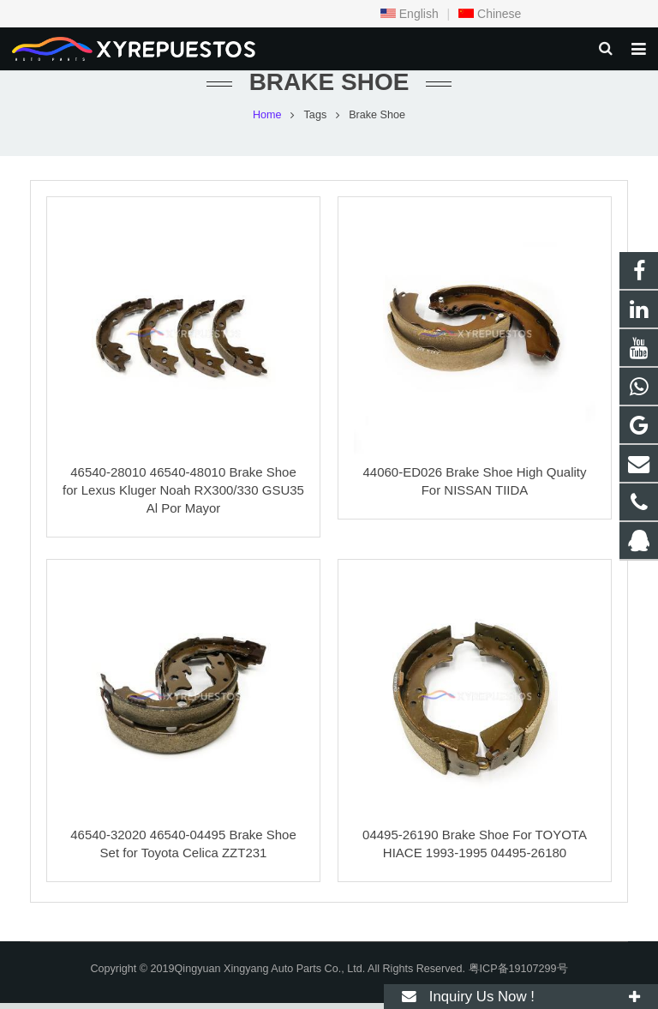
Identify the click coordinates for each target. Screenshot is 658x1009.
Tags (315, 120)
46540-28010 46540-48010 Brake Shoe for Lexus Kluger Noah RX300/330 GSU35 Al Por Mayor (183, 496)
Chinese (489, 14)
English (409, 14)
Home (267, 120)
